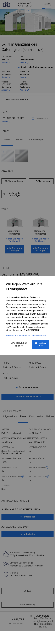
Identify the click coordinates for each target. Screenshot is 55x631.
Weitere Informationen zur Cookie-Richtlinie (26, 335)
